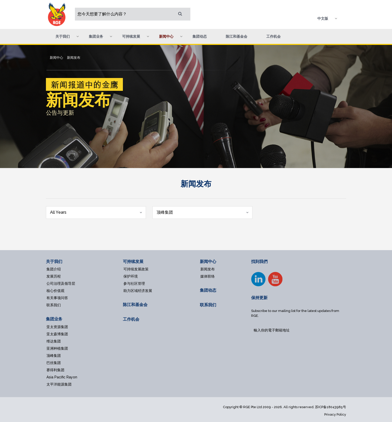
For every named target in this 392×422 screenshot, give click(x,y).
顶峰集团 (53, 356)
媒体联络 (207, 276)
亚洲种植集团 (57, 348)
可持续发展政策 (136, 269)
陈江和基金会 (236, 36)
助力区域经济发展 (137, 291)
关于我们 (54, 261)
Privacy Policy (335, 414)
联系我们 (53, 305)
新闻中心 (208, 261)
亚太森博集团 (57, 334)
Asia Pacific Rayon (61, 377)
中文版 (322, 18)
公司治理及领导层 (60, 283)
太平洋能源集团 (59, 384)
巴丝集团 (53, 363)
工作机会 (273, 36)
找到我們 (259, 261)
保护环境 (130, 276)
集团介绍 (53, 269)
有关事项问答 (57, 298)
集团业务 (54, 319)
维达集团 (53, 341)
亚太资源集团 (57, 327)
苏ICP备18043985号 (330, 407)
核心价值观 (55, 291)
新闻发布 (207, 269)
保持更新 (259, 297)
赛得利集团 (55, 370)
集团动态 (199, 36)
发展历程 (53, 276)
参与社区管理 (134, 283)
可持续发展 (133, 261)
